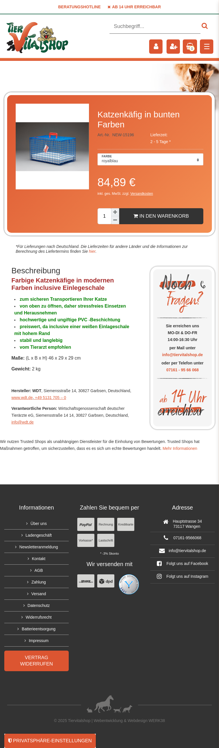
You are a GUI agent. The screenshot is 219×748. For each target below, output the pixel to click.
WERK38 (157, 720)
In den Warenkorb (161, 216)
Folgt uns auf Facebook (182, 563)
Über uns (39, 523)
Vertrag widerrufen (36, 661)
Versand (38, 593)
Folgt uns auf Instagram (182, 576)
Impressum (38, 640)
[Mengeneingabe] (104, 216)
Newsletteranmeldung (38, 547)
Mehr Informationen (180, 448)
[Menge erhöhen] (115, 212)
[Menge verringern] (115, 220)
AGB (39, 570)
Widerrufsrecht (39, 617)
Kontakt (38, 558)
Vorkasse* (86, 540)
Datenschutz (39, 605)
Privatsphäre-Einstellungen (50, 740)
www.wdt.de (22, 397)
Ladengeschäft (39, 535)
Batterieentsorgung (38, 629)
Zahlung (38, 582)
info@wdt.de (22, 422)
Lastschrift (106, 540)
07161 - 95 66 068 (182, 370)
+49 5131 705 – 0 (50, 397)
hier (92, 251)
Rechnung (106, 524)
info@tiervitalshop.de (182, 354)
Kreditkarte (125, 524)
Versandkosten (141, 194)
